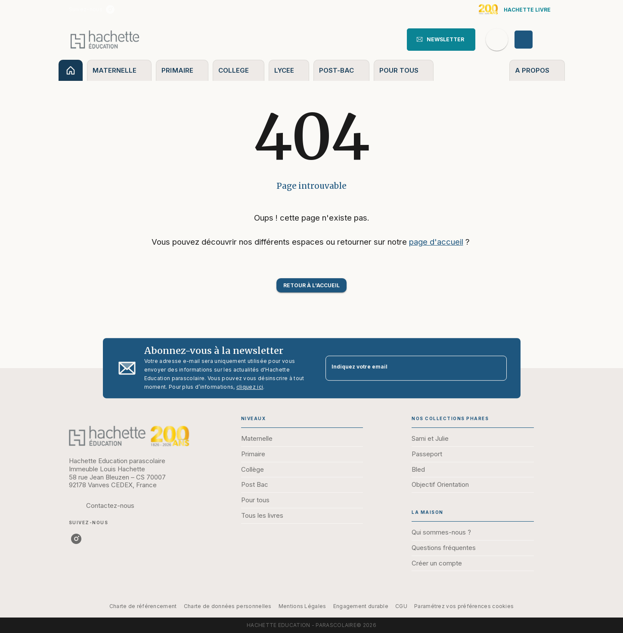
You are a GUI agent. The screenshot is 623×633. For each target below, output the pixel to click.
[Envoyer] (496, 368)
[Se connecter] (533, 39)
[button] (441, 39)
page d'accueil (436, 241)
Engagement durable (360, 606)
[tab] (71, 70)
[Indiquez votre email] (405, 368)
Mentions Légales (302, 606)
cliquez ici (249, 387)
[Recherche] (497, 39)
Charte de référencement (143, 606)
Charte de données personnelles (228, 606)
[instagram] (110, 9)
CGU (401, 606)
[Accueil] (105, 39)
